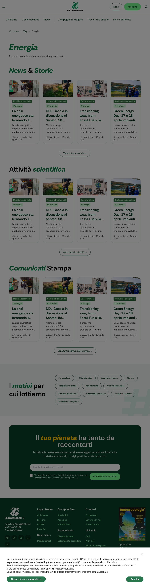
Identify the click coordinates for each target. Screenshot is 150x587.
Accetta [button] (135, 579)
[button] (142, 554)
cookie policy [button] (110, 562)
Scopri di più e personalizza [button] (26, 579)
